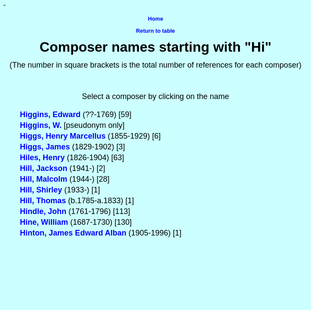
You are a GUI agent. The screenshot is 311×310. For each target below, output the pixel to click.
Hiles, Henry (42, 157)
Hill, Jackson (43, 168)
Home (155, 19)
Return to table (155, 31)
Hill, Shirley (41, 190)
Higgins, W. (41, 125)
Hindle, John (44, 211)
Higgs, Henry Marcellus (62, 136)
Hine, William (44, 222)
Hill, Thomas (43, 200)
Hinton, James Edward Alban (73, 233)
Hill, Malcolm (43, 179)
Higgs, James (45, 147)
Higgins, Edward (50, 114)
